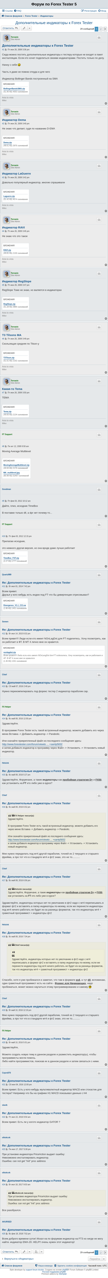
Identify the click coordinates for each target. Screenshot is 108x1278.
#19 (3, 1010)
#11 (3, 586)
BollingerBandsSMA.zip (14, 89)
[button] (105, 29)
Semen (5, 622)
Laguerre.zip (9, 196)
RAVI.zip (7, 250)
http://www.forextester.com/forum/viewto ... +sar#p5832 (32, 744)
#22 (3, 1117)
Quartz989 (6, 575)
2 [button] (101, 29)
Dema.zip (7, 143)
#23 (3, 1149)
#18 (3, 937)
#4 (3, 231)
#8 (3, 446)
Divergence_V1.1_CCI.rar (14, 605)
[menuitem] (17, 11)
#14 (3, 719)
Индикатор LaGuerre (16, 173)
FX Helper (6, 707)
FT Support (7, 434)
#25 (3, 1234)
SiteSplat (62, 1274)
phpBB (65, 1270)
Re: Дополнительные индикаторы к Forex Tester (36, 582)
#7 (3, 393)
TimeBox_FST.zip (11, 558)
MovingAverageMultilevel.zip (16, 465)
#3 (3, 177)
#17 (3, 880)
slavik (4, 1105)
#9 (3, 501)
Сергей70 (6, 1073)
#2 (3, 124)
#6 (3, 339)
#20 (3, 1042)
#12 (3, 634)
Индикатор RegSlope (16, 281)
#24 (3, 1185)
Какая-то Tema (12, 388)
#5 (3, 285)
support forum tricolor (35, 1270)
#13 (3, 686)
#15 (3, 775)
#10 (3, 536)
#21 (3, 1085)
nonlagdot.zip (9, 652)
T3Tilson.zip (8, 358)
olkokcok (6, 1137)
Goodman (6, 489)
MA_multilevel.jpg (11, 473)
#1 (3, 50)
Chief (4, 675)
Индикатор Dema (14, 119)
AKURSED (6, 1222)
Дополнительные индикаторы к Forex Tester (54, 23)
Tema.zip (7, 412)
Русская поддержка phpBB (54, 1272)
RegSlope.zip (9, 304)
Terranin (14, 37)
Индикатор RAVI (13, 227)
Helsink (5, 763)
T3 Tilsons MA (11, 335)
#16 (3, 807)
